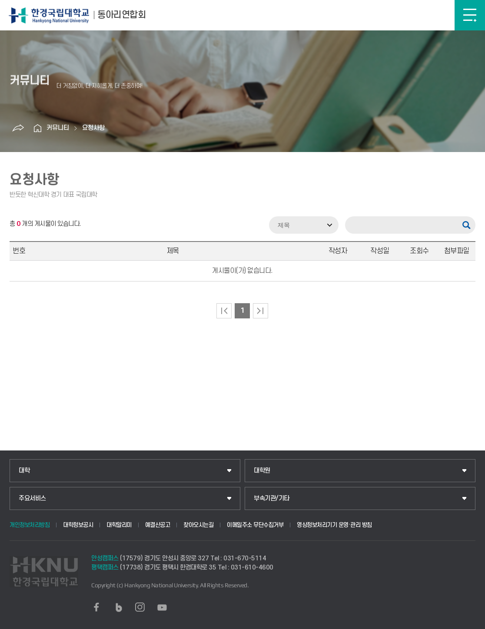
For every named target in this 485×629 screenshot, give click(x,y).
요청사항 (93, 128)
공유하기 (18, 128)
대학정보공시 (78, 525)
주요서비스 (32, 498)
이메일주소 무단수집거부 (255, 525)
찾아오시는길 (198, 525)
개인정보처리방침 (30, 525)
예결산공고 (157, 525)
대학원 (262, 470)
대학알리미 (119, 525)
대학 (24, 470)
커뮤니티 (58, 128)
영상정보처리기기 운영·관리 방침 (334, 525)
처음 (224, 310)
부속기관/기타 (271, 498)
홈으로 (38, 128)
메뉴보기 (470, 15)
